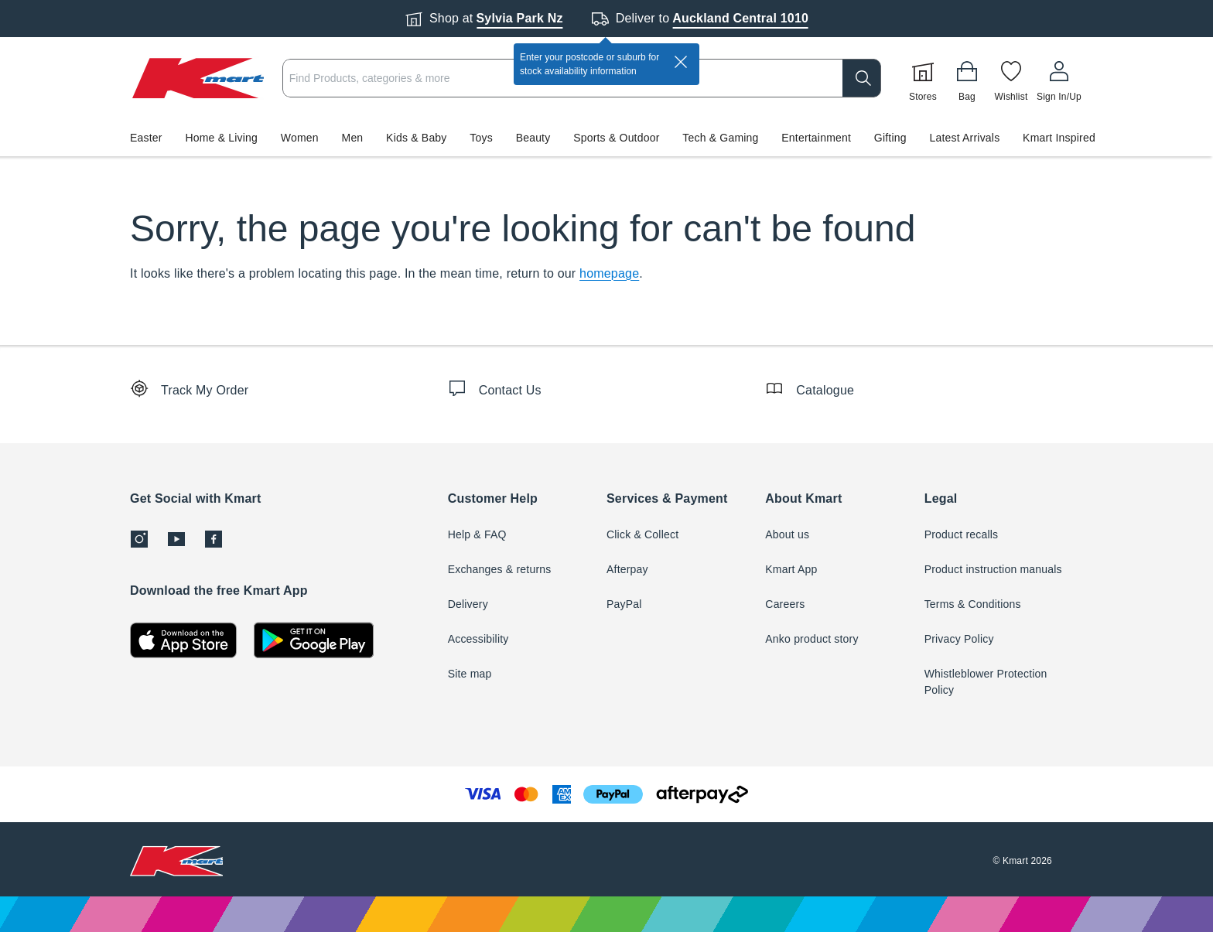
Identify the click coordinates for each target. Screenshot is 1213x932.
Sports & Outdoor (616, 137)
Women (300, 137)
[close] (680, 61)
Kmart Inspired (1059, 137)
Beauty (533, 137)
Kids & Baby (416, 137)
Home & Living (221, 137)
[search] (861, 78)
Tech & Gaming (720, 137)
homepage (609, 273)
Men (353, 137)
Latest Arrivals (964, 137)
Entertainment (816, 137)
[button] (606, 137)
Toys (481, 137)
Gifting (890, 137)
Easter (146, 137)
